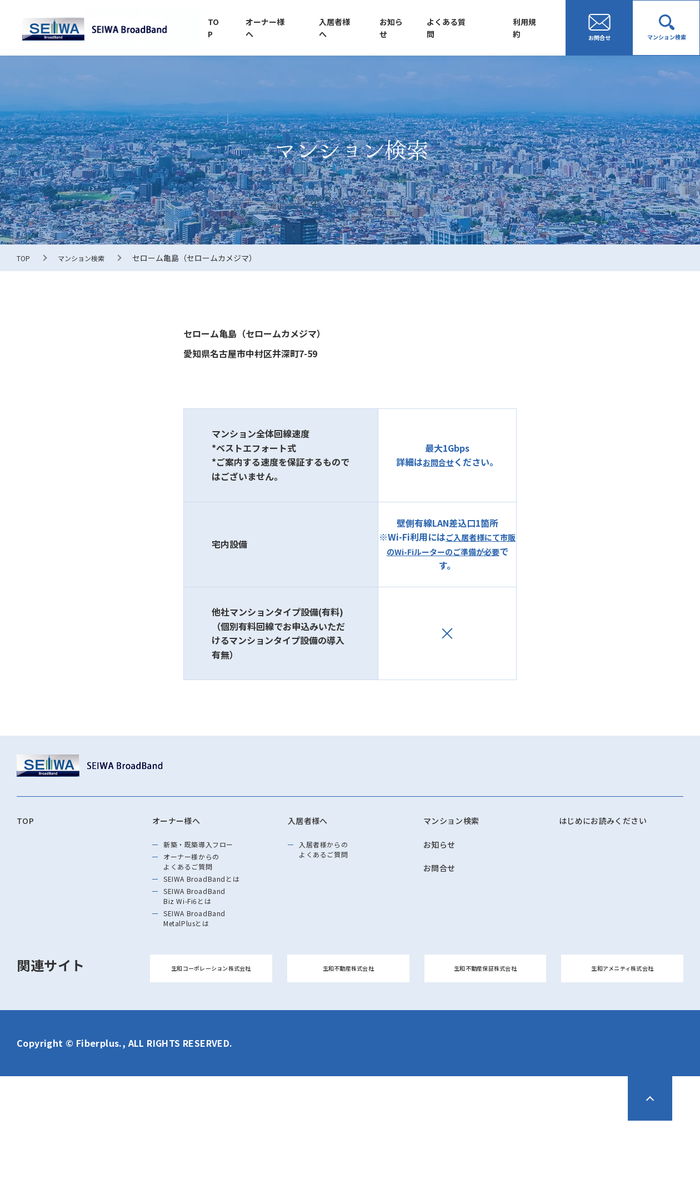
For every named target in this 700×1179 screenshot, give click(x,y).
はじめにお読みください (615, 822)
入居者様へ (354, 27)
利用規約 (530, 27)
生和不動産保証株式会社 (485, 1020)
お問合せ (438, 461)
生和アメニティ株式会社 (622, 1020)
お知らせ (406, 27)
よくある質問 (456, 27)
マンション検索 (88, 257)
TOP (241, 27)
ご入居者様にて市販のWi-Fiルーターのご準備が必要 (447, 544)
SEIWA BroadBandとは (216, 902)
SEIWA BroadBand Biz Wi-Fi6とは (206, 928)
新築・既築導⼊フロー (212, 851)
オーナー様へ (289, 27)
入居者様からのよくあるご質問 (334, 858)
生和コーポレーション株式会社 (211, 1020)
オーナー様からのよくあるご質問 (203, 876)
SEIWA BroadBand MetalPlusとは (206, 960)
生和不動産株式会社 (348, 1020)
